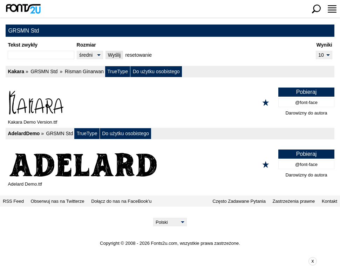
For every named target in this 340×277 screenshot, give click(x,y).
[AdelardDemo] (170, 164)
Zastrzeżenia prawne (294, 201)
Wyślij (114, 55)
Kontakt (329, 201)
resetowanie (138, 55)
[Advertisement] (175, 261)
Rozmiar (86, 45)
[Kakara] (170, 102)
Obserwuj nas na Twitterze (57, 201)
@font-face (306, 102)
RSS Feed (13, 201)
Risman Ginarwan (84, 71)
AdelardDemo (24, 133)
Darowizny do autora (306, 113)
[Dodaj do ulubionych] (265, 102)
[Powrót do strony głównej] (23, 9)
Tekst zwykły (23, 45)
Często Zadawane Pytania (239, 201)
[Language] (170, 222)
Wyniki (324, 45)
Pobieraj (306, 92)
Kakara (16, 71)
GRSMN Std (43, 71)
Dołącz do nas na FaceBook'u (121, 201)
